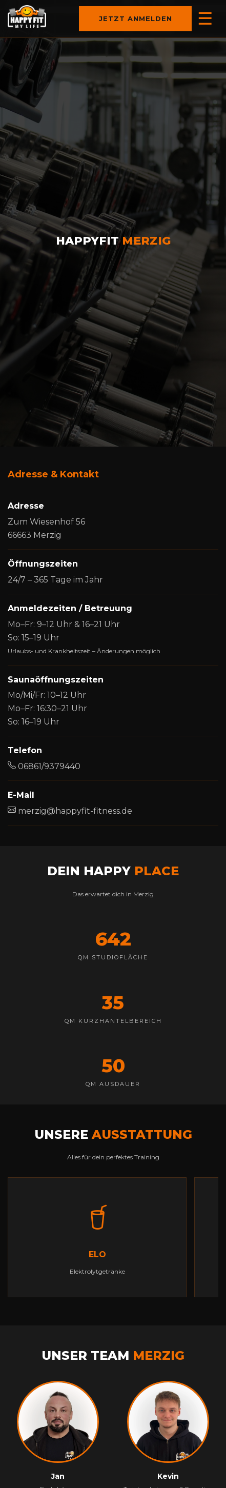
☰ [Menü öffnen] (205, 18)
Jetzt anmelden (145, 18)
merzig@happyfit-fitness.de (70, 811)
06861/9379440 (44, 766)
